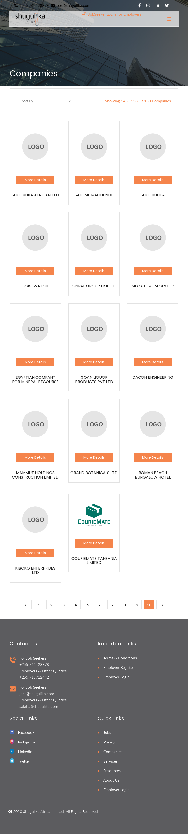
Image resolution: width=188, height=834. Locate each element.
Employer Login (113, 676)
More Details (35, 179)
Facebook (26, 732)
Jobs (104, 732)
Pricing (106, 742)
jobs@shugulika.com (70, 5)
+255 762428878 (31, 5)
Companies (110, 751)
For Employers (129, 14)
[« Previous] (27, 604)
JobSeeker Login (99, 14)
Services (108, 761)
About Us (108, 780)
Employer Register (116, 667)
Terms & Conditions (117, 657)
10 (149, 604)
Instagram (26, 742)
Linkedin (25, 751)
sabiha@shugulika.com (38, 706)
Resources (109, 770)
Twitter (24, 761)
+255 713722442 (34, 677)
